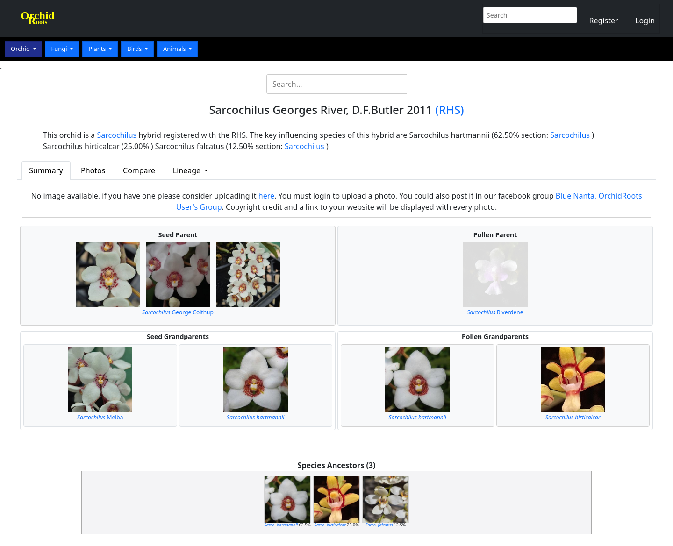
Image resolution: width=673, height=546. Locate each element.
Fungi (60, 48)
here (266, 196)
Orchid (21, 48)
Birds (135, 48)
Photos (93, 170)
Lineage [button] (187, 170)
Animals (175, 48)
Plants (97, 48)
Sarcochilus (117, 135)
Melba (100, 417)
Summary (46, 170)
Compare (139, 170)
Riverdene (495, 312)
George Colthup (178, 312)
